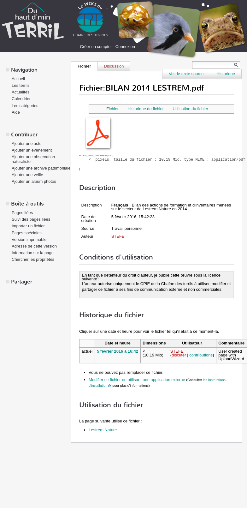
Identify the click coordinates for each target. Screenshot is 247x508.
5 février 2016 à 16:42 (117, 351)
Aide (16, 112)
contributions (201, 355)
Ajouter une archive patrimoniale (41, 168)
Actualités (20, 92)
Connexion (125, 46)
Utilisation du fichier (190, 108)
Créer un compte (95, 46)
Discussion (114, 66)
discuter (179, 355)
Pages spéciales (27, 232)
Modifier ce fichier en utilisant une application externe (137, 379)
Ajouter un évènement (32, 150)
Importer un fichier (28, 226)
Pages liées (22, 212)
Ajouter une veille (27, 174)
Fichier (84, 66)
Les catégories (25, 105)
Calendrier (21, 98)
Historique (225, 73)
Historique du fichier (145, 108)
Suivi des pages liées (31, 219)
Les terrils (20, 85)
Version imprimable (29, 239)
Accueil (18, 78)
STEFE (118, 236)
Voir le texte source (186, 73)
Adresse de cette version (34, 246)
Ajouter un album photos (34, 181)
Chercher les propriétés (33, 259)
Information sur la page (33, 252)
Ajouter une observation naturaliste (33, 159)
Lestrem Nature (103, 429)
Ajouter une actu (27, 143)
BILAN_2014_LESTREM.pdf (95, 155)
